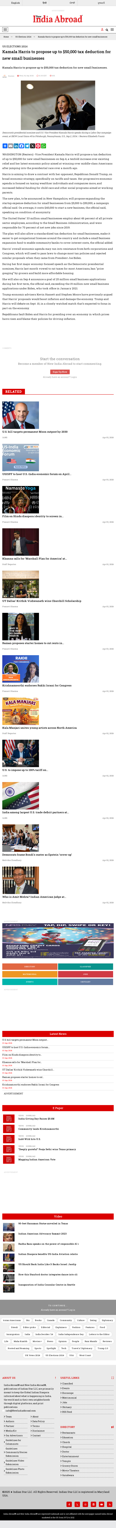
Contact (36, 1435)
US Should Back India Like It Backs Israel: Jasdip (47, 1264)
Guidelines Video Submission (15, 1462)
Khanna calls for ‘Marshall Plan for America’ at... (34, 558)
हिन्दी (45, 2)
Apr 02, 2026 (108, 733)
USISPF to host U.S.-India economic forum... (26, 1047)
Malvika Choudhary (12, 860)
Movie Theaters (70, 1470)
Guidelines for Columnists (13, 1442)
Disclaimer (38, 1430)
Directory (29, 966)
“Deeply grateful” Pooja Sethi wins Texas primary (47, 1149)
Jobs (85, 974)
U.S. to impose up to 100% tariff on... (25, 770)
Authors (10, 1421)
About (35, 1416)
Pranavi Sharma (10, 479)
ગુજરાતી (101, 2)
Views (21, 1115)
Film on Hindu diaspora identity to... (22, 1054)
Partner (10, 1426)
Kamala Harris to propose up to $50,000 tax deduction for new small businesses (72, 36)
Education (67, 1437)
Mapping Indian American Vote (36, 1159)
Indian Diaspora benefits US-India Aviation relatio (48, 1254)
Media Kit (11, 1430)
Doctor (65, 1451)
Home (8, 36)
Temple (66, 1461)
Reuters (8, 76)
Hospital (67, 1446)
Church (66, 1442)
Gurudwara (68, 1475)
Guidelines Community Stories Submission (16, 1452)
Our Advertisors (14, 1435)
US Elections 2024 (25, 36)
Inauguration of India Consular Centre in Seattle (46, 1284)
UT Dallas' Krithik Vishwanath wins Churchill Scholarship (41, 601)
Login (74, 377)
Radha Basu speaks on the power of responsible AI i (48, 1243)
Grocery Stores (70, 1465)
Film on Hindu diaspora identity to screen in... (33, 516)
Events (30, 982)
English (15, 2)
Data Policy (38, 1421)
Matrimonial (30, 974)
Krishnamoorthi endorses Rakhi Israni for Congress (37, 685)
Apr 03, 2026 (108, 437)
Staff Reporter (9, 564)
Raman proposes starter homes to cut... (23, 1077)
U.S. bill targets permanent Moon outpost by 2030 (35, 431)
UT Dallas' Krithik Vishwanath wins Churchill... (28, 1069)
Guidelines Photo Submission (15, 1471)
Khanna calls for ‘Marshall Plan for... (22, 1062)
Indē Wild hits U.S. (29, 1139)
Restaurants (68, 1432)
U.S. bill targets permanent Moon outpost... (25, 1040)
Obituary (85, 982)
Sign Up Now (60, 371)
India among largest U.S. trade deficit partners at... (35, 812)
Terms (36, 1426)
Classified (85, 966)
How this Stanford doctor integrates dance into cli (47, 1274)
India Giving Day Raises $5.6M (36, 1118)
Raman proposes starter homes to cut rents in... (33, 643)
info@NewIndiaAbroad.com (21, 1410)
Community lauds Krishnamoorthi (38, 1128)
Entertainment (70, 1456)
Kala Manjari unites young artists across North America (39, 728)
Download (30, 1115)
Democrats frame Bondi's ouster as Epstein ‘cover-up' (37, 854)
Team (9, 1416)
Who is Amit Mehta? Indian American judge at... (34, 897)
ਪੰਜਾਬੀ (72, 2)
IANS (4, 437)
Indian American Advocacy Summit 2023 (42, 1233)
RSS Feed (67, 1411)
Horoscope (68, 1393)
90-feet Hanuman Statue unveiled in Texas (43, 1223)
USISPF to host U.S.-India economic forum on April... (36, 474)
